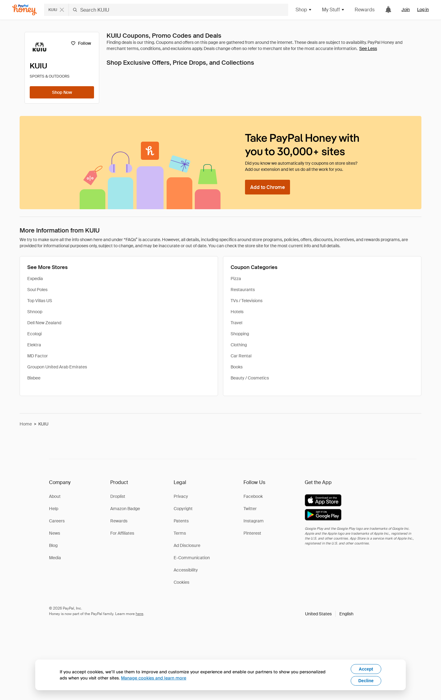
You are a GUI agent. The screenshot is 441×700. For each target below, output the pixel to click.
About (55, 496)
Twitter (250, 508)
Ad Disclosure (187, 545)
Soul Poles (37, 289)
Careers (57, 521)
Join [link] (405, 9)
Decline (366, 680)
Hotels (237, 311)
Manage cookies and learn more (153, 677)
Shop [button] (304, 9)
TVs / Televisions (246, 300)
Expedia (35, 278)
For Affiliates (122, 533)
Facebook (253, 496)
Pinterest (252, 533)
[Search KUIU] (178, 10)
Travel (236, 322)
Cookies (181, 582)
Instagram (253, 521)
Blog (53, 545)
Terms (180, 533)
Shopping (240, 334)
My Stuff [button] (333, 9)
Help (53, 508)
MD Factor (37, 356)
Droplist (117, 496)
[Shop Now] (62, 92)
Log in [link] (423, 9)
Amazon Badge (125, 508)
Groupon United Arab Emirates (57, 367)
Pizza (236, 278)
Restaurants (243, 289)
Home (26, 424)
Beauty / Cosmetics (250, 378)
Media (55, 557)
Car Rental (241, 356)
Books (237, 367)
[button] (329, 614)
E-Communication (192, 557)
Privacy (181, 496)
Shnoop (34, 311)
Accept (366, 669)
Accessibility (186, 570)
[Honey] (24, 10)
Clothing (239, 345)
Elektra (34, 345)
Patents (181, 521)
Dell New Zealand (44, 322)
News (54, 533)
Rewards (365, 9)
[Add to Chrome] (267, 187)
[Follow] (80, 43)
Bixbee (33, 378)
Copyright (183, 508)
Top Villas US (39, 300)
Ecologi (34, 334)
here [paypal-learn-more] (139, 613)
